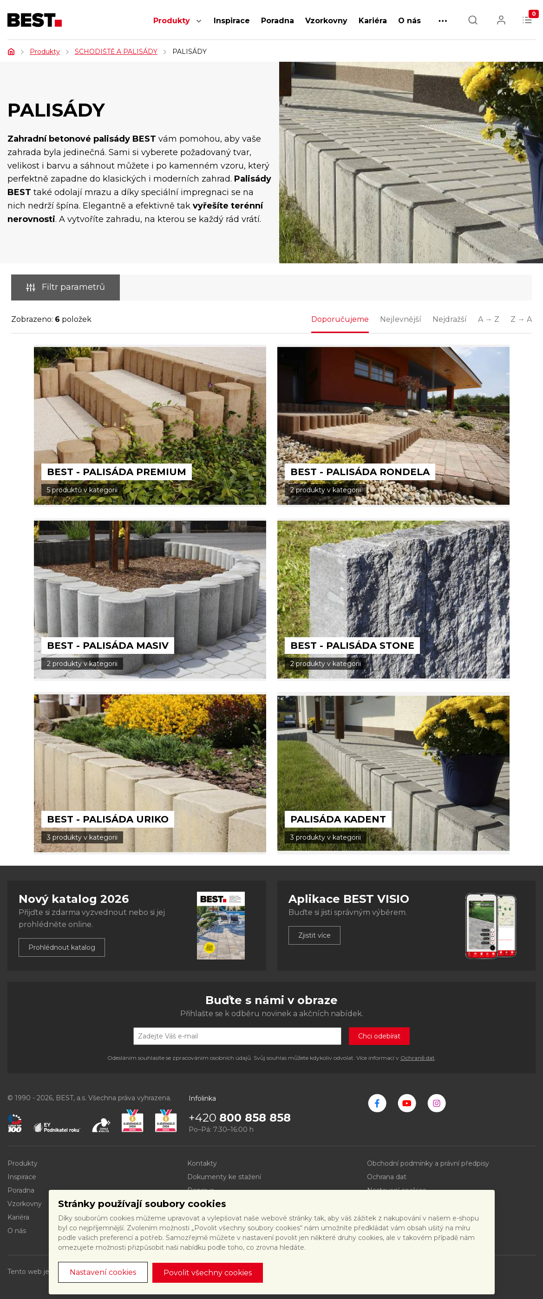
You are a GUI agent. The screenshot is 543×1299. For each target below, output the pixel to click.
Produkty (171, 20)
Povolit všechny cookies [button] (208, 1272)
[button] (199, 25)
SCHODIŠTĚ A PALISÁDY (116, 51)
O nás (409, 20)
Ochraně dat (417, 1057)
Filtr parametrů (65, 287)
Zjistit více (314, 935)
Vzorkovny (326, 20)
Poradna (277, 20)
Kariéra (373, 20)
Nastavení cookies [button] (103, 1272)
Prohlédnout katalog (61, 947)
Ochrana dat (386, 1177)
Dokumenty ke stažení (224, 1177)
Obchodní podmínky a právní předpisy (428, 1163)
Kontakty (202, 1163)
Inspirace (232, 20)
